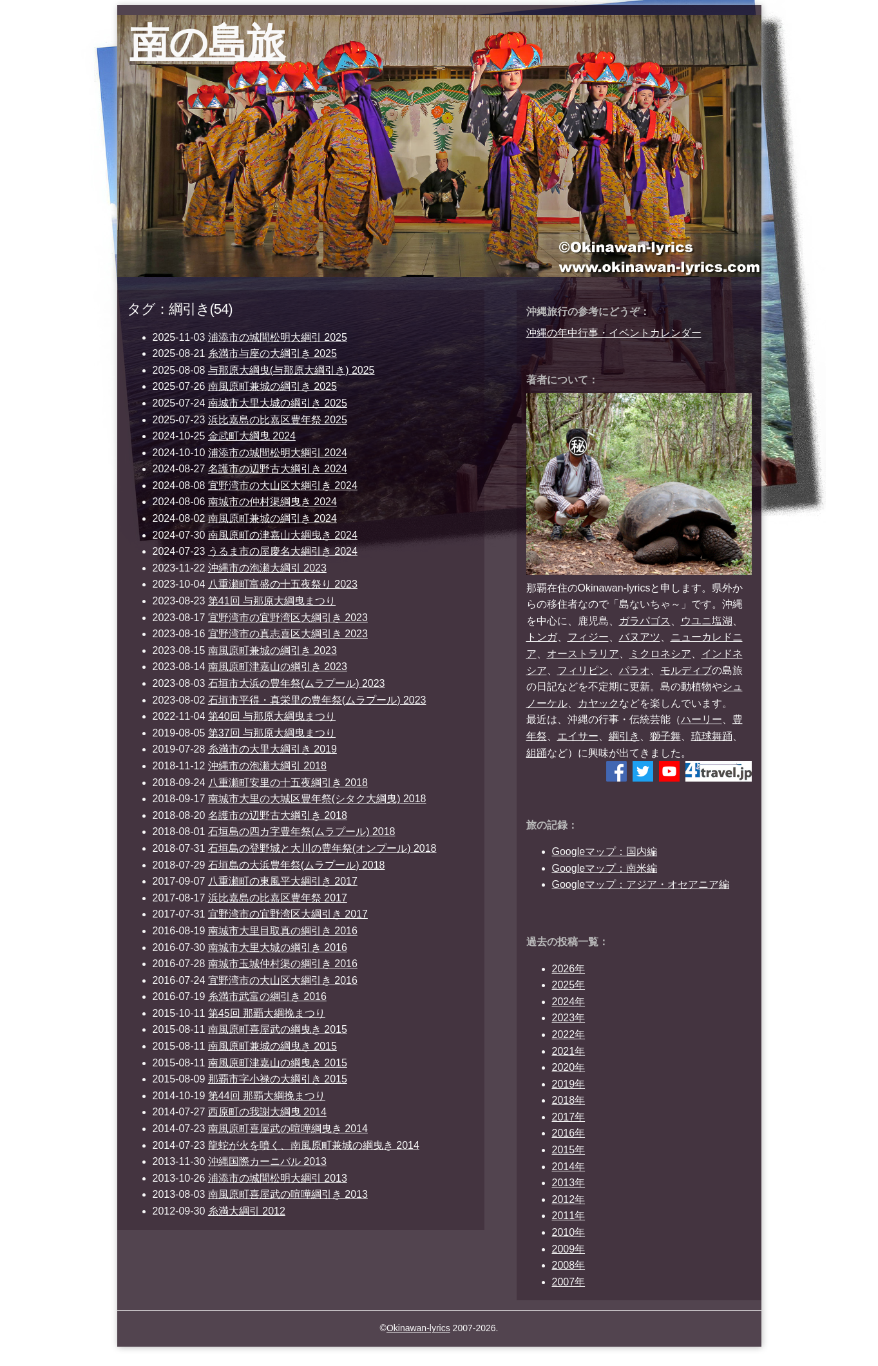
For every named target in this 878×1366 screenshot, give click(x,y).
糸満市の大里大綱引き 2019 (272, 749)
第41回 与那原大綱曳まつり (272, 600)
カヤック (598, 703)
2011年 (569, 1215)
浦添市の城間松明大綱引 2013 (277, 1178)
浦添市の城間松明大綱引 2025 (277, 337)
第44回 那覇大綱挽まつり (266, 1095)
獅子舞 (665, 736)
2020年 (569, 1067)
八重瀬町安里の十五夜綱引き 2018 (288, 782)
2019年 (569, 1084)
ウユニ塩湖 (706, 620)
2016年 (569, 1133)
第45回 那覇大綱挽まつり (266, 1013)
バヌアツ (639, 636)
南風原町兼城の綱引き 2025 (272, 386)
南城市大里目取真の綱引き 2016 (283, 930)
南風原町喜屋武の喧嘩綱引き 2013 (288, 1194)
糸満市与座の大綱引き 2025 (272, 353)
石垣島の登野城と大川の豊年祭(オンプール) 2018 (322, 848)
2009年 (569, 1249)
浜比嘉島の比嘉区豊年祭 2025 (277, 419)
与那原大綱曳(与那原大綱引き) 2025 (291, 370)
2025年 (569, 984)
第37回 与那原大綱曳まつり (272, 732)
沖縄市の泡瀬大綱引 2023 (267, 568)
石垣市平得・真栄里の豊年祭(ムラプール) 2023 (317, 700)
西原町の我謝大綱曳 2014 (267, 1111)
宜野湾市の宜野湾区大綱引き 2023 (288, 617)
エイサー (577, 736)
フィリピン (583, 670)
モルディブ (686, 670)
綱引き (624, 736)
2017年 (569, 1116)
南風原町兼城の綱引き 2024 (272, 518)
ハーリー (701, 719)
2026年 (569, 968)
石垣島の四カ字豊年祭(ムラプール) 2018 (302, 831)
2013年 (569, 1182)
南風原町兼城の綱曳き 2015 (272, 1046)
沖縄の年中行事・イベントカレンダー (613, 332)
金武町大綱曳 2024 (252, 435)
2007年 (569, 1281)
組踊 (536, 752)
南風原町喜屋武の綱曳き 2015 (277, 1029)
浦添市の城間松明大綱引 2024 (277, 452)
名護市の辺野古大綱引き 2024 (277, 468)
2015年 (569, 1149)
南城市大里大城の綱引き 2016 (277, 947)
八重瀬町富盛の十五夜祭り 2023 (283, 584)
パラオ (634, 670)
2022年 (569, 1034)
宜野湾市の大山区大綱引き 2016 (283, 980)
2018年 (569, 1100)
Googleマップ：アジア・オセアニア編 (641, 884)
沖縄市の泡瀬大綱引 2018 (267, 765)
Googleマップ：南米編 (605, 868)
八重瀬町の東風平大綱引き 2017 (283, 881)
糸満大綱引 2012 (246, 1211)
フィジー (588, 636)
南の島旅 (207, 42)
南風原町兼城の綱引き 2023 (272, 650)
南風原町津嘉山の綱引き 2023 (277, 666)
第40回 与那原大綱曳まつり (272, 716)
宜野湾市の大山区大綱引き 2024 (283, 485)
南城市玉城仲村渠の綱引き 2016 (283, 963)
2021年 (569, 1051)
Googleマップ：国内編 (605, 851)
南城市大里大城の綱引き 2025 (277, 403)
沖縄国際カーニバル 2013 (267, 1161)
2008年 (569, 1265)
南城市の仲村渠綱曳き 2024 (272, 501)
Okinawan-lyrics (418, 1328)
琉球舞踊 (711, 736)
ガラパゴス (645, 620)
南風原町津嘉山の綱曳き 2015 (277, 1062)
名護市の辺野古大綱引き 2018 (277, 815)
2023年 (569, 1017)
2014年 (569, 1166)
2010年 (569, 1232)
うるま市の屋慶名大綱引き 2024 (283, 551)
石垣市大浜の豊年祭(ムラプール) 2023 (296, 683)
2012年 (569, 1199)
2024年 (569, 1001)
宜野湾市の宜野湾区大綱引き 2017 (288, 914)
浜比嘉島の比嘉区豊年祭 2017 (277, 897)
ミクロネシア (660, 653)
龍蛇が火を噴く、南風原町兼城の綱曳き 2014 (313, 1145)
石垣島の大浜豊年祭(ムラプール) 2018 (296, 865)
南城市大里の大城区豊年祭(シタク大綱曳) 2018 (317, 798)
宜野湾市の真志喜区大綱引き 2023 (288, 633)
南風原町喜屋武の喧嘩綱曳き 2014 (288, 1128)
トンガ (541, 636)
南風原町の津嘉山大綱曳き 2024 (283, 535)
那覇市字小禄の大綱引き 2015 (277, 1078)
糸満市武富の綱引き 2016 (267, 996)
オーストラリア (583, 653)
